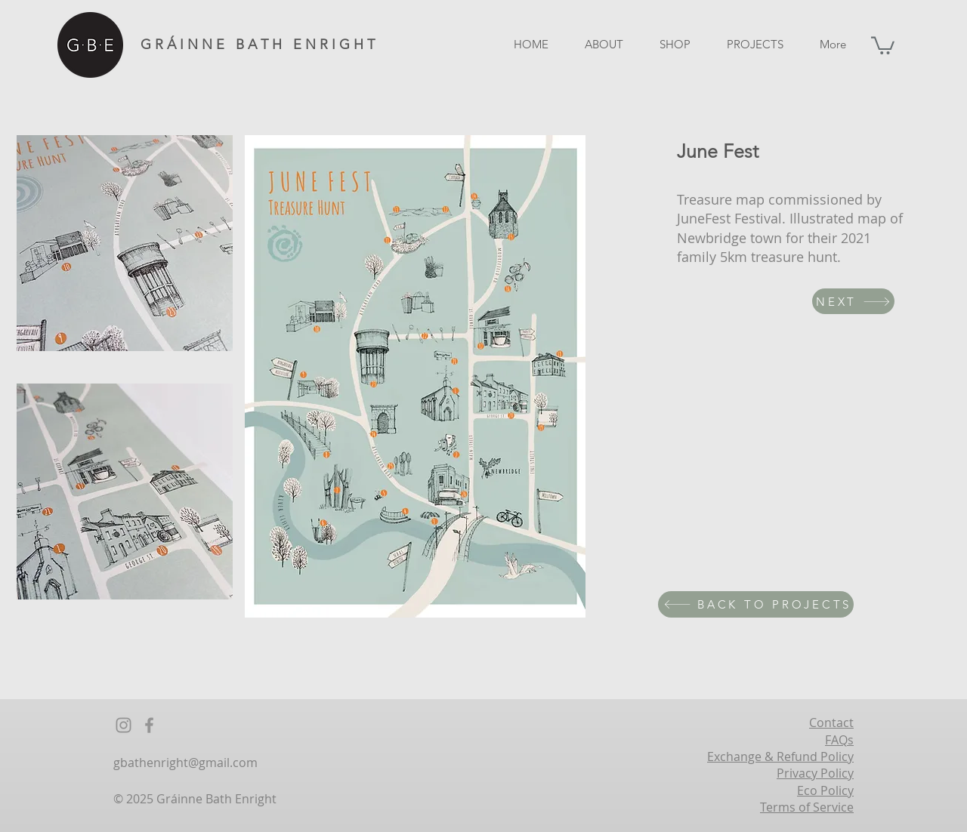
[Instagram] (123, 725)
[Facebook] (149, 725)
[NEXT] (853, 301)
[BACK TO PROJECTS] (756, 604)
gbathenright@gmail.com (185, 762)
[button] (882, 44)
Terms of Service (807, 807)
